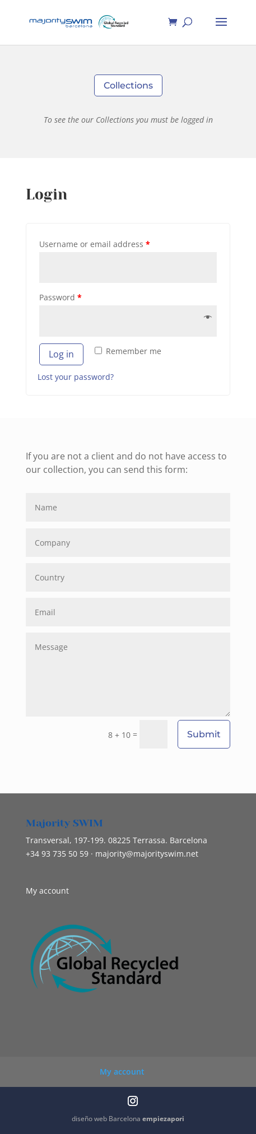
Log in (61, 354)
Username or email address (94, 244)
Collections (128, 85)
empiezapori (163, 1118)
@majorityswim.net (146, 853)
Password (60, 297)
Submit (204, 734)
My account (47, 890)
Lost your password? (76, 376)
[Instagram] (133, 1102)
